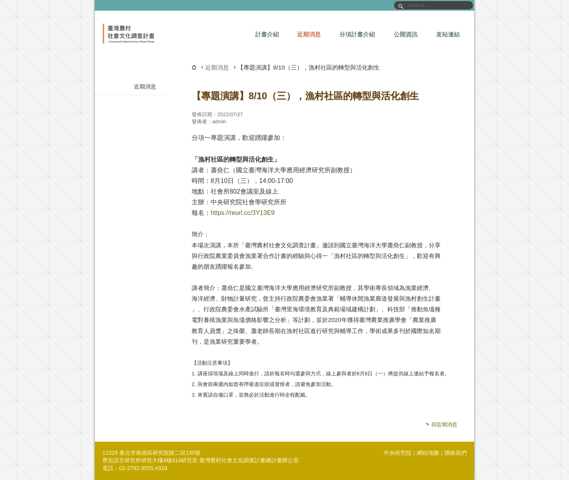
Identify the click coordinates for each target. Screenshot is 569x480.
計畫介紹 (267, 34)
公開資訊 (406, 34)
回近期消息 (444, 424)
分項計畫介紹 (357, 34)
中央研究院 (397, 453)
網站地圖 (428, 453)
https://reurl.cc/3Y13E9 (243, 212)
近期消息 (309, 34)
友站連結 (448, 34)
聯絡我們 (456, 453)
